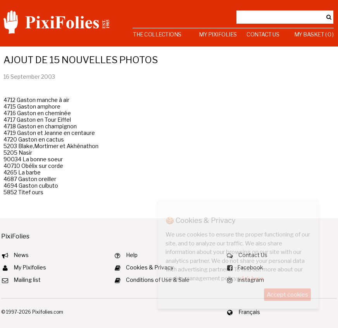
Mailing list (27, 279)
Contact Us (263, 34)
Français (249, 312)
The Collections (157, 34)
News (21, 255)
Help (132, 255)
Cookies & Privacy (149, 267)
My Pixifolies (218, 34)
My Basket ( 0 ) (314, 34)
